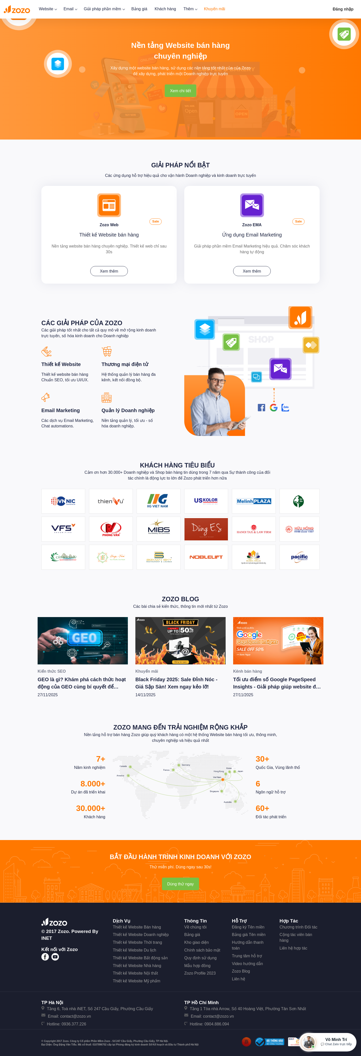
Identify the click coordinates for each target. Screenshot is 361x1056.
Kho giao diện (196, 941)
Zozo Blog (180, 597)
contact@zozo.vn (75, 1015)
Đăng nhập (343, 9)
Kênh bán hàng (247, 670)
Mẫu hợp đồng (197, 964)
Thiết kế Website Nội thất (135, 972)
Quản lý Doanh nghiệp (128, 409)
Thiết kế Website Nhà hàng (137, 964)
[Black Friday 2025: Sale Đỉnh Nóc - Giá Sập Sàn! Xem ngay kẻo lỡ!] (180, 639)
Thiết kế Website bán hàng (109, 233)
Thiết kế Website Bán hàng (137, 925)
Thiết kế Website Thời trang (137, 941)
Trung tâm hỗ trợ (247, 955)
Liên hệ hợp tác (293, 947)
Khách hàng (165, 9)
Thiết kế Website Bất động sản (140, 957)
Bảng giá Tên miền (248, 933)
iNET (46, 936)
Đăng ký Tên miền (248, 925)
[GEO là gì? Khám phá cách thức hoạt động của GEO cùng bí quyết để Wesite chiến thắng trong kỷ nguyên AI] (83, 639)
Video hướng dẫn (247, 962)
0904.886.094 (217, 1023)
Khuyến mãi (214, 9)
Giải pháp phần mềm (104, 9)
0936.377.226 (74, 1023)
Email (69, 9)
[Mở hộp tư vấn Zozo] (327, 1042)
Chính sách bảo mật (202, 949)
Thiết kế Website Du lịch (134, 949)
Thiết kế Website (61, 363)
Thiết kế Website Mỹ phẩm (136, 980)
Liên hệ (238, 978)
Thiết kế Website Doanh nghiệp (141, 933)
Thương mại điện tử (125, 363)
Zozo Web (109, 223)
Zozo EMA (251, 223)
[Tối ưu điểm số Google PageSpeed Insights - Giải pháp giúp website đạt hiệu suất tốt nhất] (278, 639)
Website (47, 9)
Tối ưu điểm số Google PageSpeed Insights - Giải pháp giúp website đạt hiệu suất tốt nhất (276, 685)
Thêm (190, 9)
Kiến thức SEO (52, 670)
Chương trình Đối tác (298, 925)
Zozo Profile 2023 (200, 972)
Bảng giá (139, 9)
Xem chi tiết (180, 91)
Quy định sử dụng (200, 957)
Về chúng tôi (195, 925)
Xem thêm (109, 270)
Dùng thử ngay (180, 883)
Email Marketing (60, 409)
